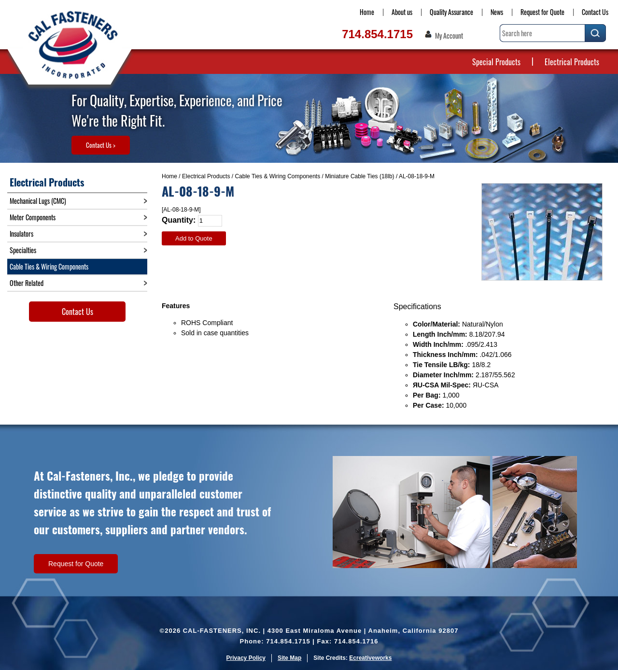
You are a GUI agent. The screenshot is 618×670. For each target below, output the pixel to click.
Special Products (496, 62)
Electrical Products (572, 62)
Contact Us (595, 12)
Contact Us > (100, 145)
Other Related (26, 283)
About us (402, 12)
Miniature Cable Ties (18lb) (359, 176)
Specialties (23, 250)
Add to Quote (193, 238)
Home (367, 12)
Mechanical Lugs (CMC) (38, 201)
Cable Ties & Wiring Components (277, 176)
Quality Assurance (451, 12)
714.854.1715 (377, 34)
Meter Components (33, 217)
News (497, 12)
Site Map (289, 658)
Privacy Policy (246, 658)
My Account (449, 36)
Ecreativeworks (370, 658)
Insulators (21, 233)
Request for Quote (542, 12)
